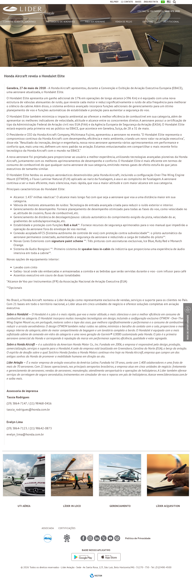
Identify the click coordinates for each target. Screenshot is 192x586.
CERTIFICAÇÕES (66, 528)
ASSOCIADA (48, 528)
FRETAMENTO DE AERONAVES (60, 21)
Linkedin (97, 538)
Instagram (90, 538)
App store (109, 557)
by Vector (96, 576)
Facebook (83, 538)
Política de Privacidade (138, 538)
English (168, 2)
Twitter (104, 538)
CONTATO (128, 1)
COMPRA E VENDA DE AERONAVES (19, 21)
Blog (117, 538)
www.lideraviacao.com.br (172, 374)
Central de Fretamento (150, 11)
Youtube (110, 538)
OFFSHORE (147, 21)
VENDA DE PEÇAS (123, 21)
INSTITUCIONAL (171, 21)
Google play (82, 557)
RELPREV (114, 1)
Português (162, 2)
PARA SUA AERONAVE (95, 21)
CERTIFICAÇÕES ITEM (67, 538)
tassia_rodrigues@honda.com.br (28, 410)
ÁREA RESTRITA (151, 1)
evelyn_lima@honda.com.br (25, 434)
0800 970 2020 (172, 11)
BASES (138, 1)
